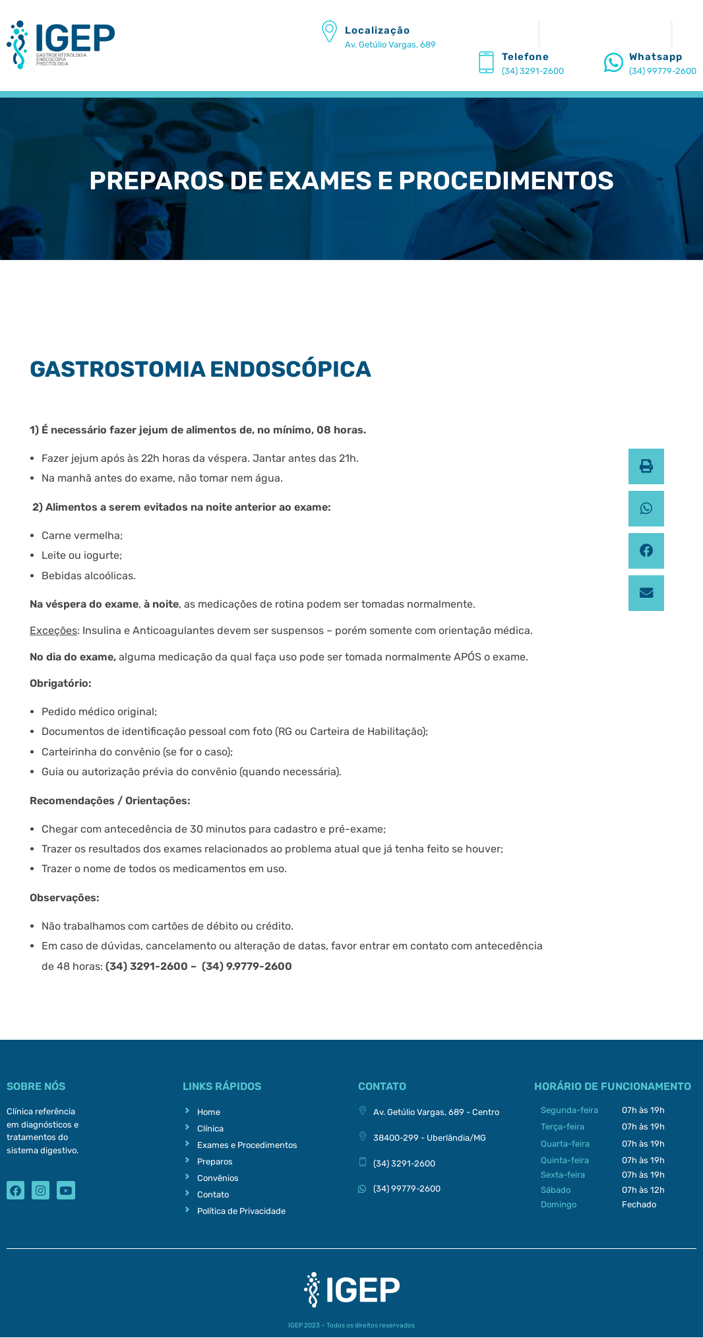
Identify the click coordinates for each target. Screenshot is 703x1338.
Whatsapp (656, 57)
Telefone (525, 57)
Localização (377, 30)
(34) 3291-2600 (533, 71)
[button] (646, 466)
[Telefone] (486, 62)
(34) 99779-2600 (662, 71)
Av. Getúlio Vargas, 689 (390, 44)
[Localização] (329, 31)
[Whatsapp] (614, 62)
